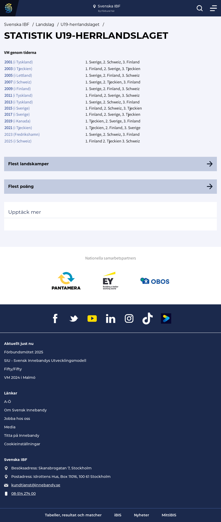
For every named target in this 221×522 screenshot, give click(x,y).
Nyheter (141, 515)
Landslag (45, 24)
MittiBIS (169, 515)
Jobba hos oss (17, 418)
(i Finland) (17, 88)
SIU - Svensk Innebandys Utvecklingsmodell (45, 360)
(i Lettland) (18, 75)
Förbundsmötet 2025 (23, 352)
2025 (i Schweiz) (18, 141)
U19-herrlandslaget (80, 24)
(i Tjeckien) (18, 68)
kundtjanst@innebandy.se (35, 485)
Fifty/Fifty (13, 369)
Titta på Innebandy (21, 435)
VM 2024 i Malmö (19, 377)
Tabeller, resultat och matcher (73, 515)
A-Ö (7, 401)
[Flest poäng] (110, 186)
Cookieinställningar (22, 444)
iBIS (117, 515)
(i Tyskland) (18, 62)
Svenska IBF (16, 24)
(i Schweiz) (18, 82)
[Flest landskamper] (110, 164)
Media (9, 427)
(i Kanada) (17, 121)
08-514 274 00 (23, 493)
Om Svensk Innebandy (25, 410)
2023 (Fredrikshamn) (22, 134)
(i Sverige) (17, 108)
